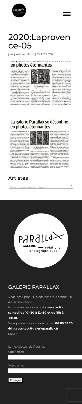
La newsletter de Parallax (26, 346)
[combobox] (41, 186)
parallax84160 (24, 54)
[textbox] (41, 187)
